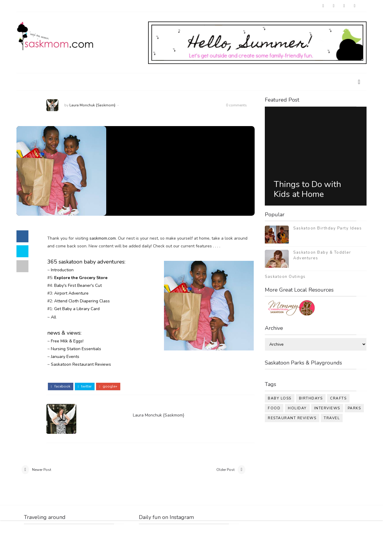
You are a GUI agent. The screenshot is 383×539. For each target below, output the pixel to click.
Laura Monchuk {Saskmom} (92, 105)
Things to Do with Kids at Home (307, 189)
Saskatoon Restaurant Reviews (81, 364)
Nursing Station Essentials (76, 349)
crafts (338, 398)
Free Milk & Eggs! (67, 341)
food (274, 408)
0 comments (236, 105)
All (53, 317)
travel (332, 418)
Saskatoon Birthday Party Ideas (327, 228)
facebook (60, 386)
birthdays (311, 398)
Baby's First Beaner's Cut (78, 285)
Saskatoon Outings (285, 276)
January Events (65, 356)
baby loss (279, 398)
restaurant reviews (292, 418)
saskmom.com (102, 238)
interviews (327, 408)
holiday (297, 408)
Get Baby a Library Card (77, 309)
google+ (108, 386)
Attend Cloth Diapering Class (82, 301)
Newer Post (41, 469)
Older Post (225, 469)
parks (354, 408)
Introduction (62, 270)
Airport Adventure (71, 293)
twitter (85, 386)
